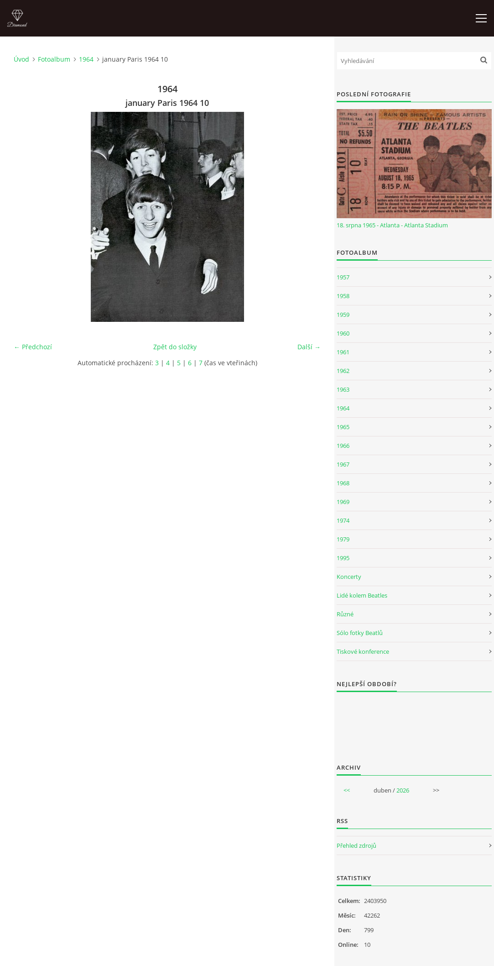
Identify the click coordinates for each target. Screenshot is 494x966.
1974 (343, 520)
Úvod (21, 59)
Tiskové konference (363, 651)
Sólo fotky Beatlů (360, 633)
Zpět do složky (175, 346)
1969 (343, 502)
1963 (343, 389)
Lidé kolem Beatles (362, 595)
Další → (309, 346)
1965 (343, 427)
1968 (343, 483)
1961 (343, 352)
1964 (86, 59)
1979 (343, 539)
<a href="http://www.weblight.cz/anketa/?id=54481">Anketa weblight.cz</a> (414, 722)
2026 (402, 790)
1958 (343, 296)
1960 (343, 333)
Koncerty (349, 576)
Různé (345, 614)
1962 (343, 371)
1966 (343, 445)
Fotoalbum (54, 59)
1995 (343, 558)
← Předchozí (33, 346)
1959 (343, 314)
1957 (343, 277)
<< (346, 790)
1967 (343, 464)
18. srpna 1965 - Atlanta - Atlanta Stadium (392, 225)
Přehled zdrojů (356, 845)
